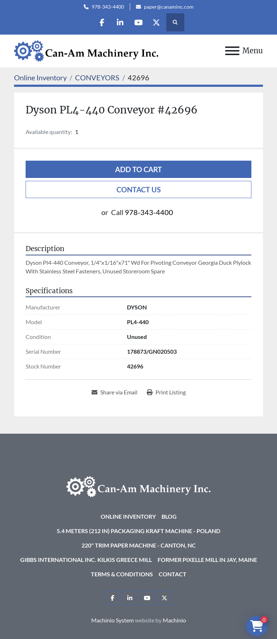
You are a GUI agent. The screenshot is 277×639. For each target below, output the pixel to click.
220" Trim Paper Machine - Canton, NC (139, 545)
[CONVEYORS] (97, 77)
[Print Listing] (166, 392)
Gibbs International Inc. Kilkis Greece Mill (86, 559)
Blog (169, 516)
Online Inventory (128, 516)
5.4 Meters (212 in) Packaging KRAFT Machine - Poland (138, 530)
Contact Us (138, 189)
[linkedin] (120, 22)
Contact (172, 574)
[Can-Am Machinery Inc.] (138, 485)
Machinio (174, 620)
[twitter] (157, 22)
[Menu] (232, 50)
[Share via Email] (114, 392)
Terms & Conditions (122, 574)
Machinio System (112, 620)
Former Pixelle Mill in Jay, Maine (207, 559)
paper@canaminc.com (169, 7)
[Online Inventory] (40, 77)
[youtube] (138, 22)
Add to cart (138, 169)
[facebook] (102, 22)
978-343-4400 (108, 7)
